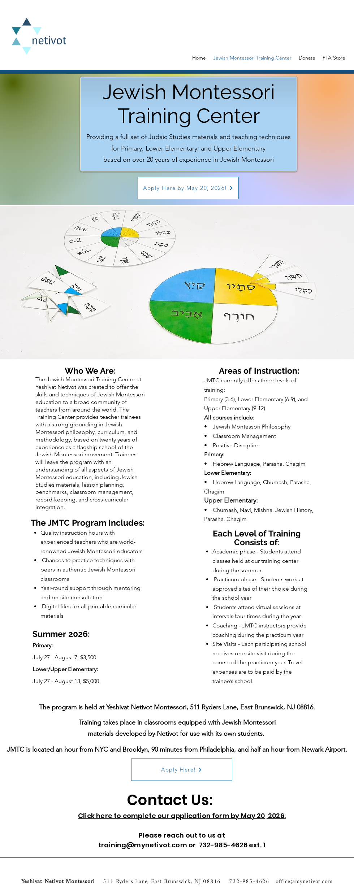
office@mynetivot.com (304, 882)
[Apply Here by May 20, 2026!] (188, 188)
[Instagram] (210, 866)
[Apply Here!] (181, 770)
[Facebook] (199, 866)
